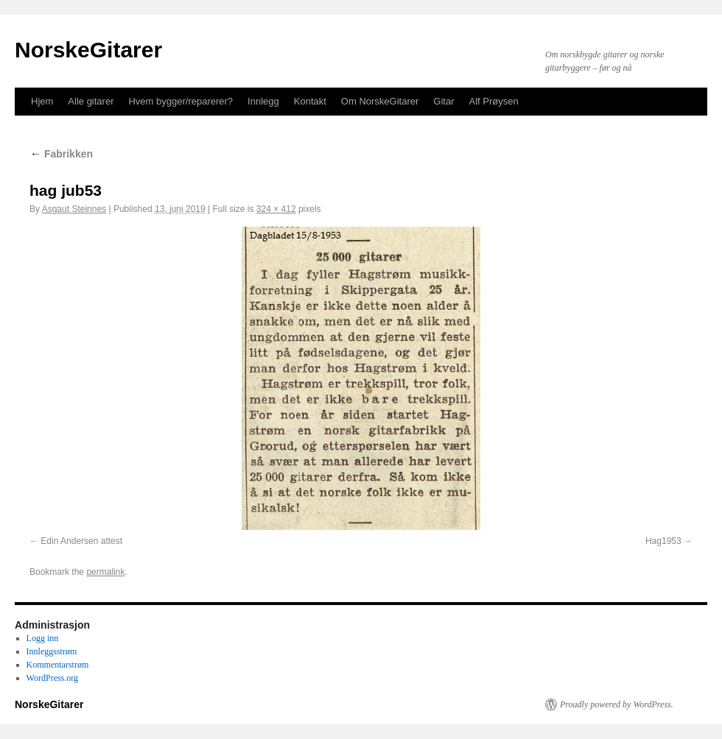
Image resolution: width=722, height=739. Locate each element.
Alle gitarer (90, 101)
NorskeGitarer (88, 50)
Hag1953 (663, 541)
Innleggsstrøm (52, 651)
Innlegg (263, 101)
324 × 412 (276, 209)
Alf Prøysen (494, 101)
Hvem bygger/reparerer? (180, 101)
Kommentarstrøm (58, 665)
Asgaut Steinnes (74, 209)
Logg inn (43, 638)
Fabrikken (61, 154)
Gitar (443, 101)
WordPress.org (52, 678)
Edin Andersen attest (81, 541)
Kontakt (310, 101)
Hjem (42, 101)
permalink (105, 572)
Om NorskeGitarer (379, 101)
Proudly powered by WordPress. (616, 704)
